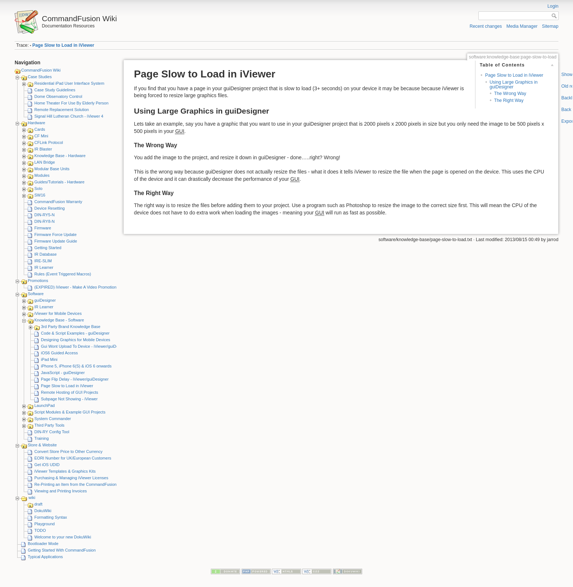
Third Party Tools (49, 425)
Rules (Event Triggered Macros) (62, 274)
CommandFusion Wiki (41, 70)
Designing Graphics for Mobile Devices (75, 340)
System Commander (52, 418)
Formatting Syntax (50, 517)
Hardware (36, 123)
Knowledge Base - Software (59, 320)
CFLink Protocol (48, 142)
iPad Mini (49, 359)
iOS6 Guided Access (59, 353)
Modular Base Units (51, 169)
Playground (44, 524)
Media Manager (522, 26)
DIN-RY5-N (44, 215)
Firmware (42, 228)
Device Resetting (49, 208)
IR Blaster (43, 149)
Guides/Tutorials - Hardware (59, 182)
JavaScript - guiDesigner (63, 372)
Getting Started (47, 247)
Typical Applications (45, 556)
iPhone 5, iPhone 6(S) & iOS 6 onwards (76, 366)
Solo (38, 188)
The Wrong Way (510, 93)
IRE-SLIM (43, 261)
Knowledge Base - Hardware (60, 155)
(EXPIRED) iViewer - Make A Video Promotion (75, 287)
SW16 (39, 195)
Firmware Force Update (55, 234)
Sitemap (550, 26)
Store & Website (42, 445)
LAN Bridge (44, 162)
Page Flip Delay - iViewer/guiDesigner (75, 379)
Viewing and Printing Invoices (60, 491)
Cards (39, 129)
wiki (32, 497)
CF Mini (41, 136)
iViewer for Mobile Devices (57, 313)
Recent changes (486, 26)
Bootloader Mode (43, 543)
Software (35, 293)
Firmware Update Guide (55, 241)
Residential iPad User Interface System (69, 83)
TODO (40, 530)
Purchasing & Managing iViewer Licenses (71, 478)
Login (552, 6)
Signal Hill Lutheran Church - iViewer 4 (68, 116)
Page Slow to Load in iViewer (63, 45)
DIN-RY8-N (44, 221)
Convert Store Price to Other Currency (68, 451)
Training (41, 438)
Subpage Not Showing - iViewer (69, 399)
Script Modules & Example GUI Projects (69, 412)
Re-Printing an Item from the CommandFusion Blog (80, 484)
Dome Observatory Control (58, 96)
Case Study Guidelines (54, 90)
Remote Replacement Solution (61, 109)
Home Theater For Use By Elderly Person (71, 103)
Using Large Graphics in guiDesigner (514, 84)
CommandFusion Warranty (58, 201)
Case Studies (40, 77)
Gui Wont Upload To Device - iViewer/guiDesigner (85, 346)
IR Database (45, 254)
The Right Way (509, 100)
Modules (42, 175)
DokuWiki (42, 510)
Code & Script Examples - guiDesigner (75, 333)
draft (38, 504)
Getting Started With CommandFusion (62, 550)
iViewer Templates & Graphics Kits (65, 471)
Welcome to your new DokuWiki (62, 537)
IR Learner (43, 267)
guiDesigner (45, 300)
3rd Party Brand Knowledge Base (70, 326)
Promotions (38, 280)
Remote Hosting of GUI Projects (69, 392)
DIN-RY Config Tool (51, 432)
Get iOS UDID (47, 464)
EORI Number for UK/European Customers (72, 458)
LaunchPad (44, 405)
